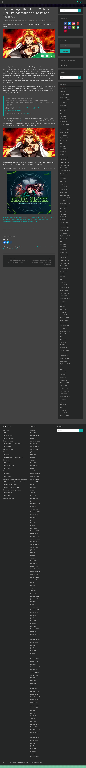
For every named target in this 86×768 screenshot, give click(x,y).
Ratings (6, 471)
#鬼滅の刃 (34, 101)
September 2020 (66, 268)
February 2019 (65, 317)
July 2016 (63, 402)
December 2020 (65, 260)
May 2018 (63, 342)
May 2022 (63, 214)
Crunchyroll (31, 221)
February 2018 (65, 350)
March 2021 (64, 252)
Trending (6, 495)
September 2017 (66, 364)
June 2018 (63, 339)
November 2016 (65, 391)
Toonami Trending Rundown (12, 490)
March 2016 (64, 413)
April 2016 (64, 410)
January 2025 (64, 127)
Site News (6, 476)
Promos (6, 468)
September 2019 (66, 298)
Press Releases (8, 465)
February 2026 (65, 94)
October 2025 (65, 102)
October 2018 (65, 328)
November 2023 (65, 165)
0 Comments (41, 17)
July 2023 (63, 176)
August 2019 (64, 301)
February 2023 (65, 189)
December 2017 (65, 355)
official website (22, 111)
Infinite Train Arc (39, 238)
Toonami (4, 240)
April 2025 (64, 119)
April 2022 (64, 217)
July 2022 (63, 208)
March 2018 (64, 347)
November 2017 (65, 358)
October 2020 (65, 266)
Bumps (6, 433)
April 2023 (64, 184)
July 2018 (63, 336)
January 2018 (64, 353)
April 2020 (64, 282)
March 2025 (64, 121)
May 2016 (63, 407)
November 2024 (65, 132)
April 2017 (64, 377)
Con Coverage (8, 435)
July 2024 (63, 143)
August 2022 (64, 206)
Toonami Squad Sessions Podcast (13, 482)
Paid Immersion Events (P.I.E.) (12, 457)
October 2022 (65, 200)
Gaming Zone (7, 441)
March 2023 (64, 187)
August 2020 (64, 271)
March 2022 (64, 219)
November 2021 (65, 230)
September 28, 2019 (27, 104)
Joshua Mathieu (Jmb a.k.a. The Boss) (26, 17)
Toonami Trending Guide (11, 487)
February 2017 (65, 383)
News (9, 238)
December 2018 (65, 323)
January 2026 (64, 97)
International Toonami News (12, 444)
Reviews (6, 473)
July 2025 (63, 110)
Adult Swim (19, 238)
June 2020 (63, 277)
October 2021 (65, 233)
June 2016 (63, 404)
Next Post (40, 253)
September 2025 (66, 105)
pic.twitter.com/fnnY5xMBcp (45, 101)
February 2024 (65, 157)
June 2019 (63, 306)
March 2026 (64, 91)
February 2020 (65, 287)
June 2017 (63, 372)
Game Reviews (8, 438)
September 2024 (66, 138)
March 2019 (64, 315)
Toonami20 (7, 492)
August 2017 (64, 366)
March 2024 (64, 154)
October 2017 (65, 361)
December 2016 (65, 388)
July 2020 (63, 274)
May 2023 (63, 181)
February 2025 (65, 124)
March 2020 (64, 285)
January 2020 (64, 290)
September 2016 (66, 396)
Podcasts (6, 463)
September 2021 (66, 236)
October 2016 (65, 394)
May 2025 (63, 116)
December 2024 (65, 130)
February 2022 (65, 222)
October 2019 (65, 296)
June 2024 (63, 146)
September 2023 (66, 170)
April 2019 (64, 312)
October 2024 (65, 135)
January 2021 (64, 257)
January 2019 (64, 320)
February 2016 (65, 415)
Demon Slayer (30, 238)
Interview (6, 446)
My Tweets (64, 65)
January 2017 (64, 385)
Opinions (6, 454)
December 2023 (65, 162)
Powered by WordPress (22, 762)
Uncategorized (8, 498)
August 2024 (64, 140)
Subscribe (65, 51)
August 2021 (64, 238)
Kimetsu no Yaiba (48, 238)
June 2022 (63, 211)
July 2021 (63, 241)
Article (5, 430)
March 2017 (64, 380)
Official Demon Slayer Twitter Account (17, 221)
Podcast (6, 460)
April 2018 (64, 345)
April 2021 (64, 249)
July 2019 (63, 304)
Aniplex (25, 238)
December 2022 (65, 195)
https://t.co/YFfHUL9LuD (24, 101)
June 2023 (63, 179)
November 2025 (65, 100)
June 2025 (63, 113)
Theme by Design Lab (34, 762)
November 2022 (65, 198)
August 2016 (64, 399)
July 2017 (63, 369)
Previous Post (16, 252)
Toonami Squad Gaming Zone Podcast (15, 479)
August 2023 (64, 173)
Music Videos (7, 449)
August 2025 (64, 108)
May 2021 (63, 247)
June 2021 (63, 244)
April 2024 (64, 151)
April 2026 (64, 89)
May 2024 (63, 149)
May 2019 (63, 309)
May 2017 (63, 375)
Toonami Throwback (9, 484)
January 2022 (64, 225)
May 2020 (63, 279)
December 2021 (65, 228)
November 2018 (65, 326)
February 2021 (65, 255)
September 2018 (66, 331)
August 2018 (64, 334)
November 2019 (65, 293)
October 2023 (65, 168)
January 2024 (64, 159)
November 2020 (65, 263)
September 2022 (66, 203)
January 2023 (64, 192)
